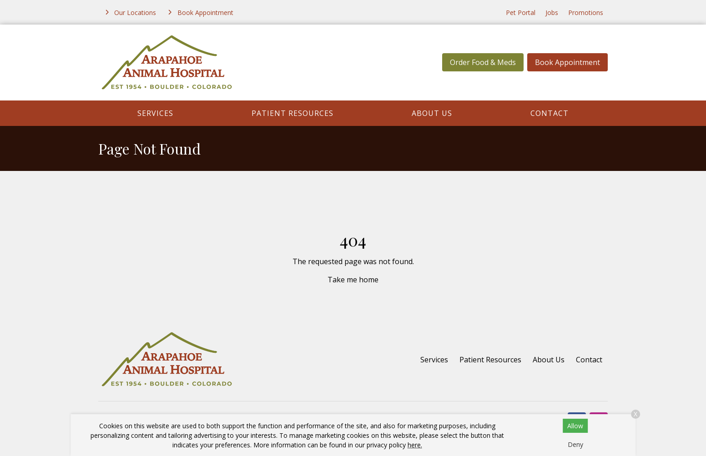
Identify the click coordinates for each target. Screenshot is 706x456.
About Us (432, 113)
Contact (549, 113)
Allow (575, 425)
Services (155, 113)
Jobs (551, 12)
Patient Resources (292, 113)
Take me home (353, 280)
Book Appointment (567, 62)
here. (415, 445)
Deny (575, 444)
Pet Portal (520, 12)
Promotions (585, 12)
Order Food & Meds (483, 62)
